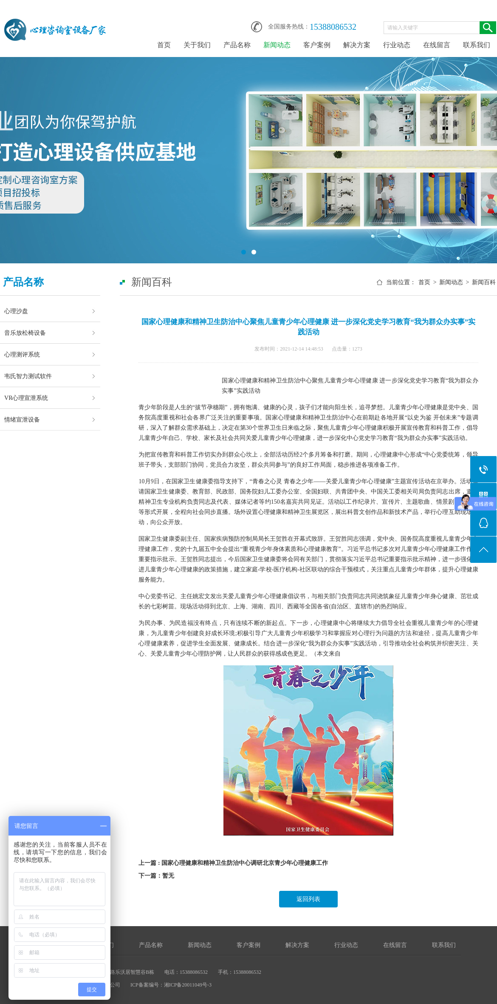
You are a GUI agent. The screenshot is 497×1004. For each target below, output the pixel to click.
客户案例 (316, 44)
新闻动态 (277, 44)
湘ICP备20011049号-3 (188, 985)
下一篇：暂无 (156, 876)
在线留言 (436, 44)
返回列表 (308, 899)
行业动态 (396, 44)
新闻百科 (484, 282)
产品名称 (237, 44)
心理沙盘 (16, 311)
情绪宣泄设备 (22, 419)
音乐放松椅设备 (25, 332)
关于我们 (197, 44)
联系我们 (476, 44)
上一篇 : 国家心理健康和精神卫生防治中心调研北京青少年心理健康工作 (233, 863)
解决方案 (356, 44)
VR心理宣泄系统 (26, 397)
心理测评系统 (22, 354)
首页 (164, 44)
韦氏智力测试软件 (28, 376)
